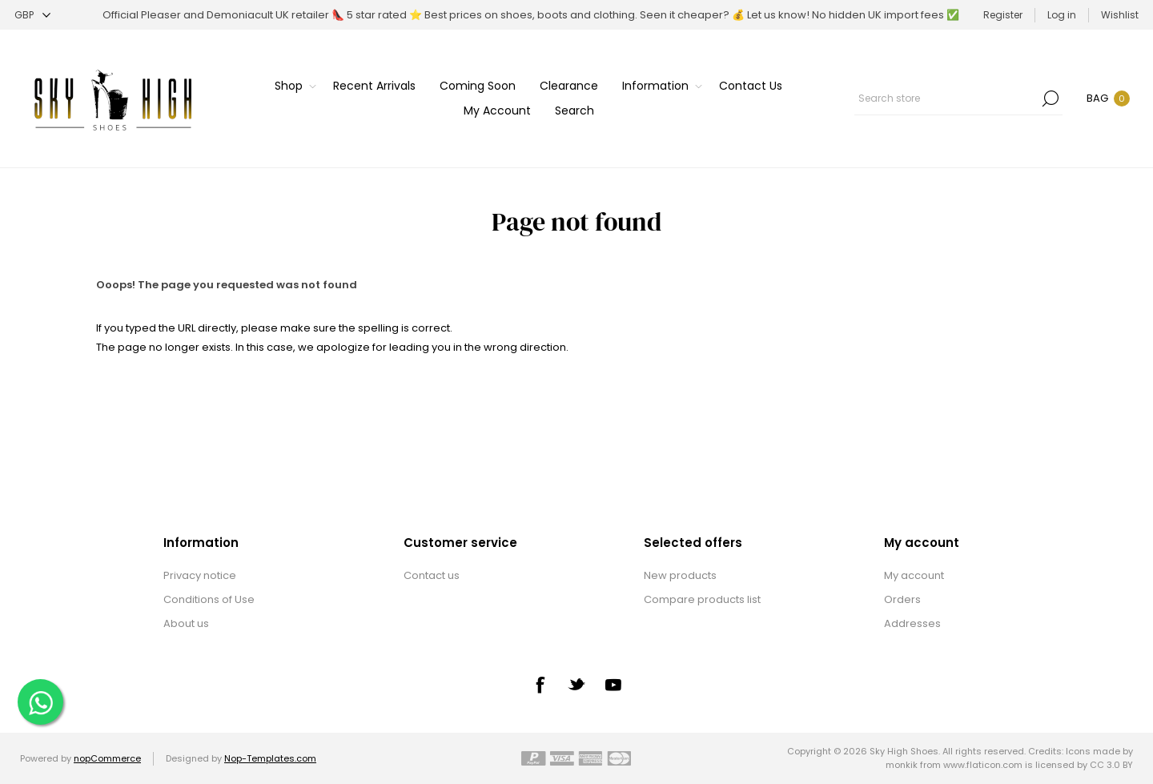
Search (1051, 98)
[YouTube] (613, 685)
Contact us (432, 575)
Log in (1061, 15)
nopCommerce (107, 758)
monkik (902, 764)
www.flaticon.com (982, 764)
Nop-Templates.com (270, 758)
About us (186, 623)
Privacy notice (199, 575)
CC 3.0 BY (1111, 764)
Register (1002, 15)
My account (914, 575)
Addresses (912, 623)
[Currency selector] (32, 15)
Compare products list (702, 599)
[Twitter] (576, 684)
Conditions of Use (209, 599)
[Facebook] (540, 685)
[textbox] (946, 98)
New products (680, 575)
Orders (902, 599)
